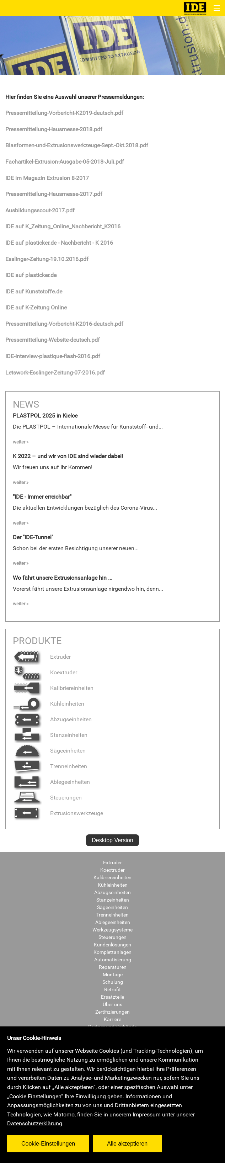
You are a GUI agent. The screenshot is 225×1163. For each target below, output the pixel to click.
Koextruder (45, 672)
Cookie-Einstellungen (48, 1144)
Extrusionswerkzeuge (58, 813)
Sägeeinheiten (49, 750)
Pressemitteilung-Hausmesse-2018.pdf (53, 129)
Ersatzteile (112, 997)
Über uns (112, 1004)
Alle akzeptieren (127, 1144)
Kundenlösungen (112, 944)
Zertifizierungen (112, 1012)
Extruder (42, 656)
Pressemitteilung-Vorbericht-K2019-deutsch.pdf (64, 113)
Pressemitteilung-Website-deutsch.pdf (52, 339)
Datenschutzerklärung (34, 1123)
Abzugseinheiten (52, 719)
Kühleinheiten (48, 703)
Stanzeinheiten (50, 735)
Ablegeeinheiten (51, 782)
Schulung (112, 982)
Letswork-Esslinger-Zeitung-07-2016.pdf (55, 372)
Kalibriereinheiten (53, 688)
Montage (113, 974)
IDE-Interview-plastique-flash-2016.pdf (52, 356)
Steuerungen (47, 797)
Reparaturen (113, 967)
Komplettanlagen (112, 952)
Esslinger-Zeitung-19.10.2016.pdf (47, 259)
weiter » (20, 442)
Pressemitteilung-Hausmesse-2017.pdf (53, 194)
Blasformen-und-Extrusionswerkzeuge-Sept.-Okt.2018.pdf (76, 145)
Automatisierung (112, 959)
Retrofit (112, 989)
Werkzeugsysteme (112, 930)
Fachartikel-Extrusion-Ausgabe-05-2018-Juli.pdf (64, 161)
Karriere (112, 1019)
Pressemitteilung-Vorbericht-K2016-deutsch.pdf (64, 323)
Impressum (147, 1114)
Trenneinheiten (50, 766)
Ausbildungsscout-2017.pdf (40, 210)
